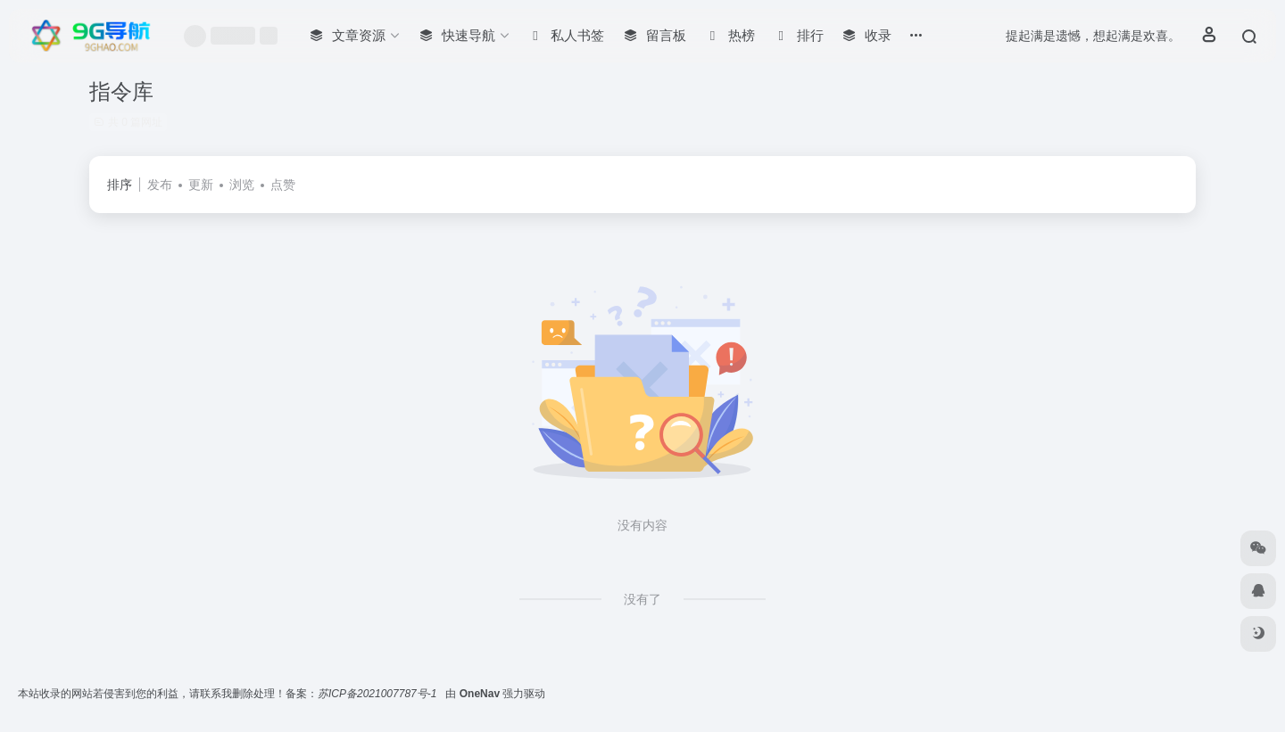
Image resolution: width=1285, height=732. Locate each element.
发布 (159, 184)
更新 (200, 184)
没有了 (642, 599)
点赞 (282, 184)
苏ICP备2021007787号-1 (379, 693)
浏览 (241, 184)
